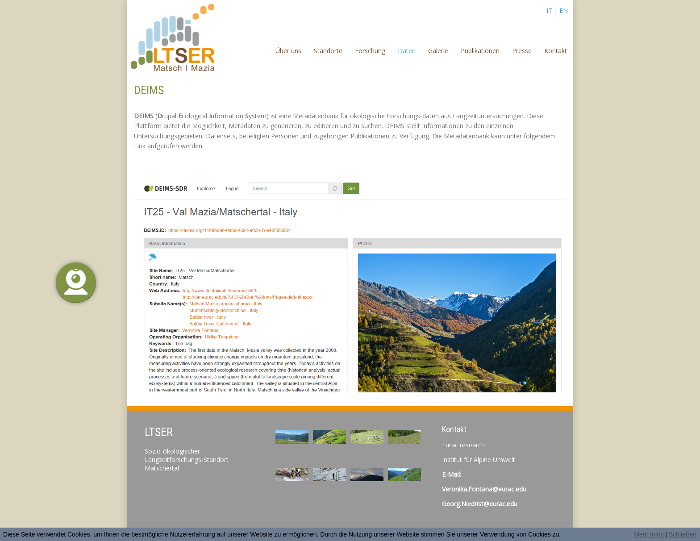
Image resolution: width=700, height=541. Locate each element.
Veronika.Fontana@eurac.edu (484, 489)
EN (563, 10)
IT (549, 10)
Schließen (682, 534)
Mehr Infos (648, 534)
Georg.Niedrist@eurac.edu (479, 503)
